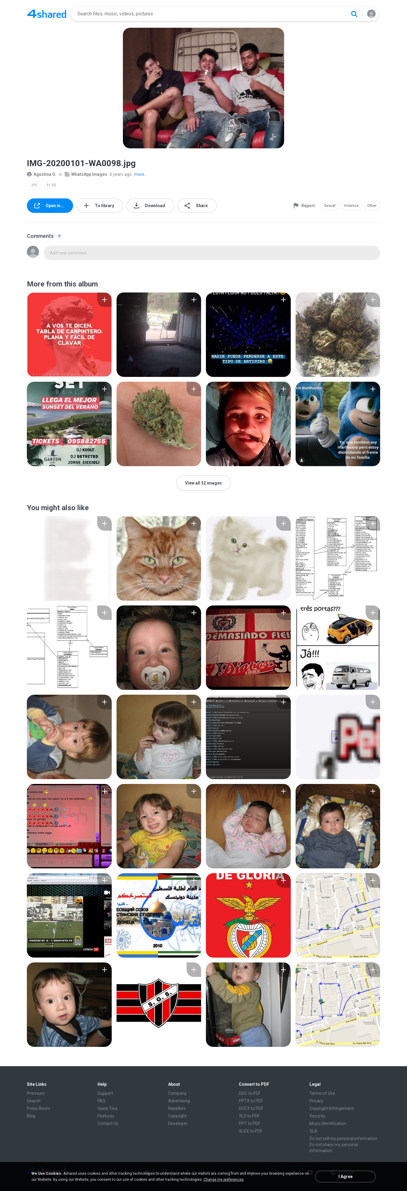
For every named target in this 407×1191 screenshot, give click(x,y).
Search (33, 1100)
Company (177, 1093)
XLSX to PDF (250, 1131)
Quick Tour (108, 1108)
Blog (31, 1116)
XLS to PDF (249, 1116)
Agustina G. (41, 174)
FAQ (101, 1100)
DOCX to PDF (251, 1108)
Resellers (177, 1108)
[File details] (69, 334)
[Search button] (354, 14)
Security (317, 1116)
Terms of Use (322, 1093)
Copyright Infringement (331, 1108)
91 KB (51, 185)
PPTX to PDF (251, 1100)
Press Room (38, 1108)
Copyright (177, 1116)
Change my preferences (224, 1179)
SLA (313, 1131)
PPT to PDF (249, 1123)
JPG (34, 185)
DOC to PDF (250, 1093)
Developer (177, 1123)
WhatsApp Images (86, 174)
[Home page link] (46, 14)
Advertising (179, 1100)
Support (105, 1093)
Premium (36, 1093)
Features (106, 1116)
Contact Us (108, 1123)
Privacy (316, 1100)
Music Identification (327, 1123)
